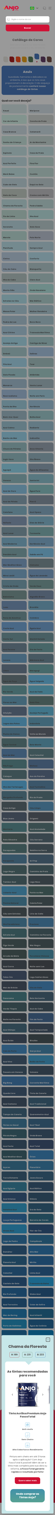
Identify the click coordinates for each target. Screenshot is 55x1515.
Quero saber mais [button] (27, 1480)
